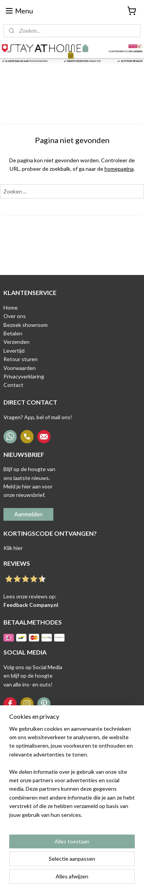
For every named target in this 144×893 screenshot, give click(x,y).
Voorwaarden (19, 368)
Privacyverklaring (23, 376)
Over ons (14, 316)
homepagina (119, 168)
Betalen (12, 333)
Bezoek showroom (25, 325)
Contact (13, 385)
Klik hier (13, 548)
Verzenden (16, 341)
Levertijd (14, 350)
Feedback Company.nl (30, 604)
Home (10, 307)
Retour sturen (20, 359)
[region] (72, 775)
